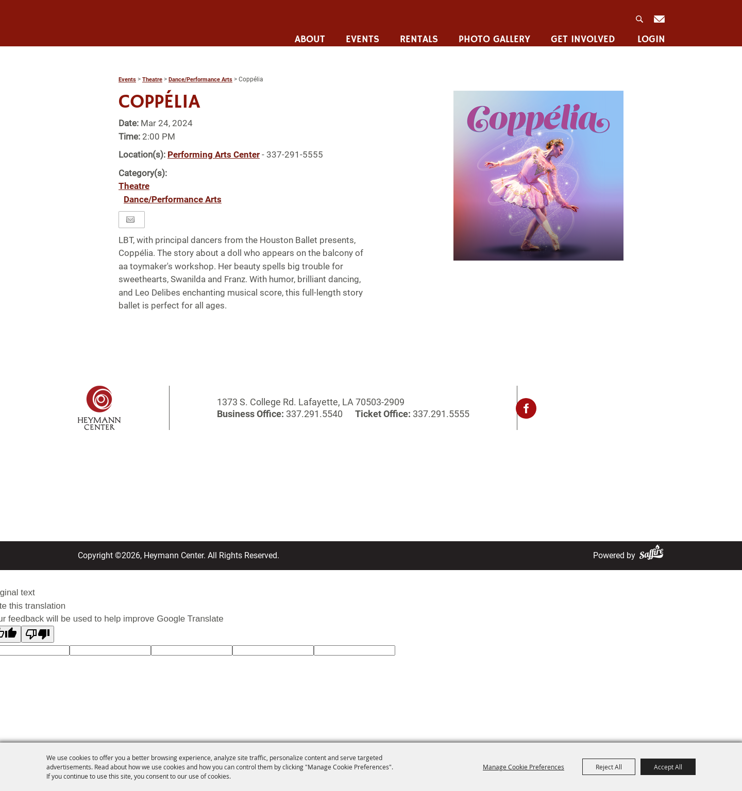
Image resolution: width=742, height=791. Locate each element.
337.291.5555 (440, 413)
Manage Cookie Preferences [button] (523, 767)
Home (89, 464)
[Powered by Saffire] (653, 555)
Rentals (417, 34)
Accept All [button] (668, 767)
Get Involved (581, 34)
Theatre (152, 79)
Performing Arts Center (213, 154)
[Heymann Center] (130, 22)
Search (639, 16)
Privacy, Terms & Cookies (487, 464)
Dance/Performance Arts (200, 79)
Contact (335, 477)
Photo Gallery (493, 34)
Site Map (337, 490)
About (308, 34)
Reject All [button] (609, 767)
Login (650, 34)
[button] (538, 176)
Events (361, 34)
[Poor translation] (37, 634)
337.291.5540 (314, 413)
